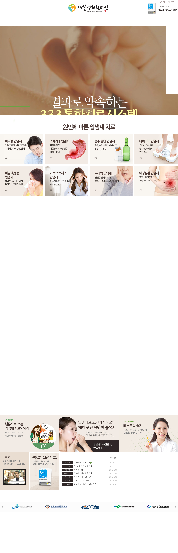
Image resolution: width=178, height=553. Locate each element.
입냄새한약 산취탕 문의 (89, 466)
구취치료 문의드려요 (89, 480)
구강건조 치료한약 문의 (89, 473)
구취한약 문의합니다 (89, 462)
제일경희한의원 (88, 8)
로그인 (159, 2)
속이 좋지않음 (89, 470)
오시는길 (174, 2)
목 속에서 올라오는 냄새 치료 (89, 484)
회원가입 (166, 2)
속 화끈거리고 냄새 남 (89, 477)
